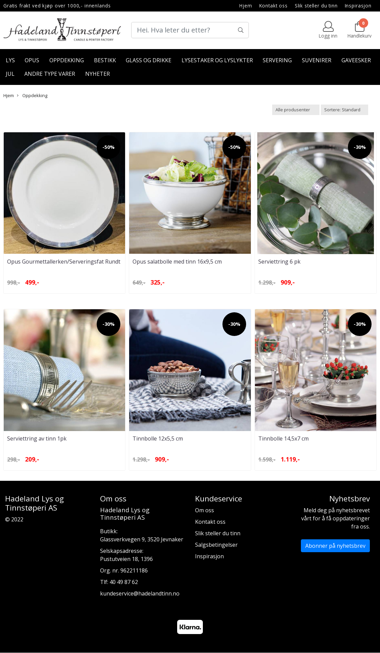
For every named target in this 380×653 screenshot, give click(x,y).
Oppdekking (66, 60)
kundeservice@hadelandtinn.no (140, 593)
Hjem (245, 5)
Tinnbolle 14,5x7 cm (283, 438)
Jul (10, 73)
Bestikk (105, 60)
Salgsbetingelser (216, 544)
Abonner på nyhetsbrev (335, 545)
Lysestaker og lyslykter (217, 60)
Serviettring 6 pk (279, 261)
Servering (277, 60)
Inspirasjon (358, 5)
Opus (32, 60)
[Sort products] (344, 110)
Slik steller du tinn (316, 5)
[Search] (190, 30)
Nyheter (97, 73)
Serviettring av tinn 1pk (37, 438)
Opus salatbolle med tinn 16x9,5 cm (177, 261)
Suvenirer (316, 60)
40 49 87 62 (124, 582)
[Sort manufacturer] (295, 110)
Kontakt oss (273, 5)
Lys (10, 60)
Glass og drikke (148, 60)
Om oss (204, 510)
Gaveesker (356, 60)
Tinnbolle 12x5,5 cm (158, 438)
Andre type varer (49, 73)
